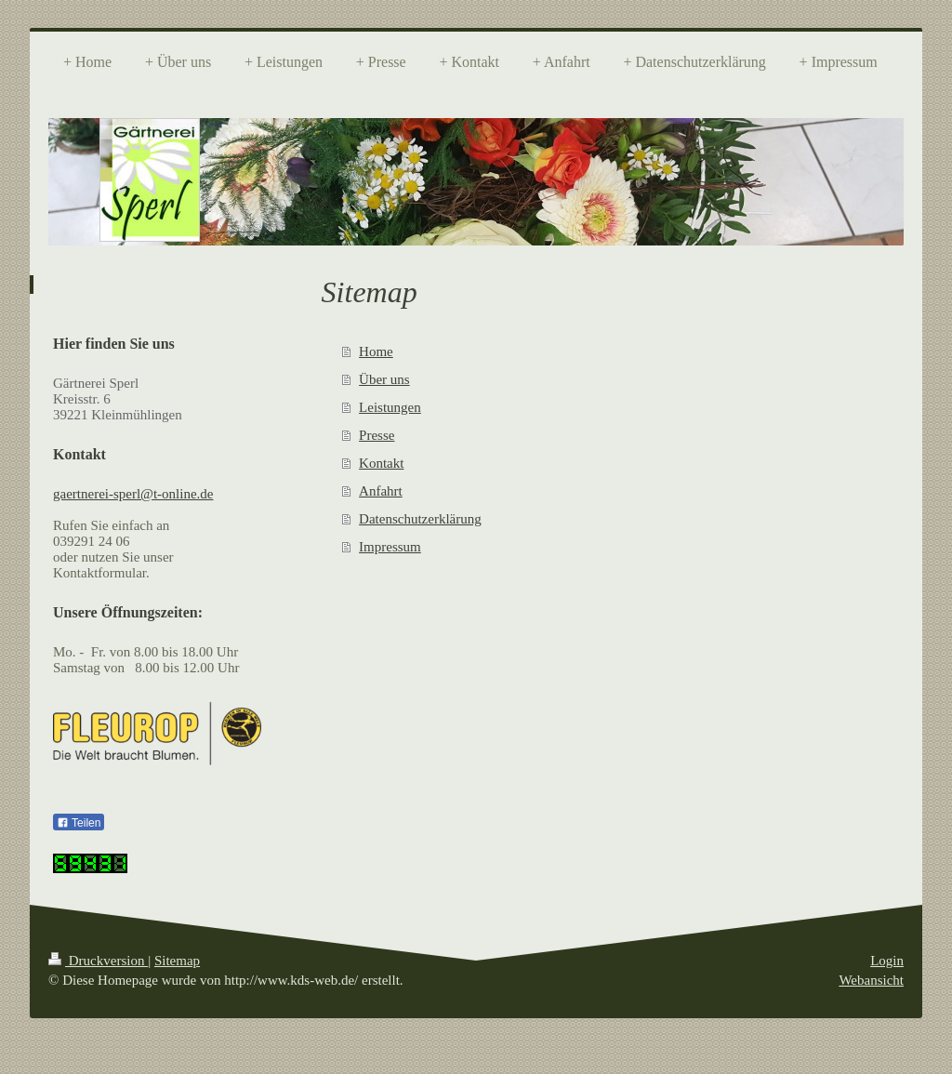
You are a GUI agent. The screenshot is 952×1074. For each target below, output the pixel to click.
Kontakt (381, 463)
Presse (376, 435)
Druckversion (98, 960)
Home (376, 351)
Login (887, 960)
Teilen (78, 822)
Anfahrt (381, 491)
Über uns (384, 379)
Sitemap (177, 960)
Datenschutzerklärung (420, 518)
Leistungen (390, 407)
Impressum (390, 546)
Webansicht (871, 980)
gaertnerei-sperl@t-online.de (133, 493)
